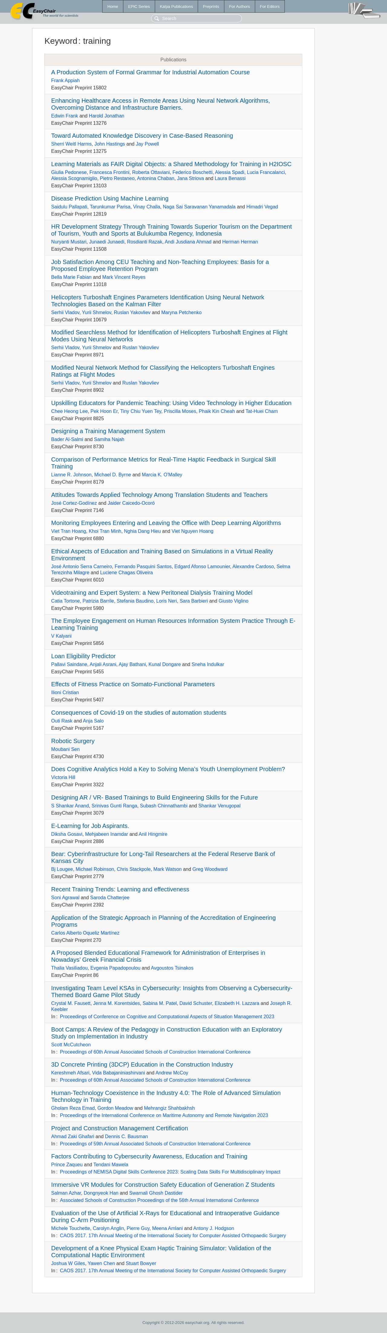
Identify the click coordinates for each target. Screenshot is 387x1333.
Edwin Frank (64, 115)
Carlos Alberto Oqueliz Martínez (85, 932)
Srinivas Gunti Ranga (114, 805)
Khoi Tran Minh (105, 531)
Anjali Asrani (103, 664)
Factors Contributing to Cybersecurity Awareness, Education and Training (149, 1156)
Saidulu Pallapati (69, 206)
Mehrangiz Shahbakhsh (169, 1108)
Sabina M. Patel (160, 1003)
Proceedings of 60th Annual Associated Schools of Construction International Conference (155, 1051)
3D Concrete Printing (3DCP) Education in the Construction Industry (142, 1064)
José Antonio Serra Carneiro (81, 566)
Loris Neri (166, 601)
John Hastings (109, 144)
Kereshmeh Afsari (70, 1072)
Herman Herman (240, 241)
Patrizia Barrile (98, 601)
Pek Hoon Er (104, 411)
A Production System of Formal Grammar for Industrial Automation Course (150, 72)
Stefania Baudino (135, 601)
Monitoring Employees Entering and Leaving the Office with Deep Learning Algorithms (166, 523)
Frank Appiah (65, 80)
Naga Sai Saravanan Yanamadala (199, 206)
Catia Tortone (65, 601)
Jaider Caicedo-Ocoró (131, 503)
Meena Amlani (167, 1228)
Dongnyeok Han (101, 1193)
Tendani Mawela (110, 1164)
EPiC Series (139, 6)
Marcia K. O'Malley (162, 474)
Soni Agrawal (65, 897)
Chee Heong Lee (69, 411)
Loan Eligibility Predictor (83, 656)
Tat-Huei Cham (262, 411)
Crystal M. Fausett (70, 1003)
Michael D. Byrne (112, 474)
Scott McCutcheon (71, 1044)
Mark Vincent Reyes (123, 277)
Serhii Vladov (65, 312)
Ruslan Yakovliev (132, 312)
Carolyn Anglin (108, 1228)
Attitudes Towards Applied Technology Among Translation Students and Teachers (159, 494)
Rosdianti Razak (144, 241)
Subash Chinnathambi (163, 805)
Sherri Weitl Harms (71, 144)
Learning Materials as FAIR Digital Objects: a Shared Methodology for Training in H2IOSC (171, 164)
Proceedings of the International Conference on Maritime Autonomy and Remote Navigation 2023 (164, 1115)
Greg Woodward (210, 869)
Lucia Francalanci (266, 172)
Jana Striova (190, 178)
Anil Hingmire (152, 834)
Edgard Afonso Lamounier (202, 566)
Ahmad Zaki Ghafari (72, 1136)
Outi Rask (61, 720)
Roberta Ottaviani (151, 172)
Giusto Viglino (233, 601)
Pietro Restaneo (117, 178)
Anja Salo (93, 720)
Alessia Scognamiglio (74, 178)
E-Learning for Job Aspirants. (90, 826)
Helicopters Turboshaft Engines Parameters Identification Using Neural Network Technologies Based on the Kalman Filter (157, 300)
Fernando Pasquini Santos (143, 566)
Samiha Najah (109, 439)
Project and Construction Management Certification (119, 1128)
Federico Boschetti (192, 172)
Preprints (211, 6)
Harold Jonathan (106, 115)
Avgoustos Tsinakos (172, 968)
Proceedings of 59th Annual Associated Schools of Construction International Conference (155, 1143)
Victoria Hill (63, 777)
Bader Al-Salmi (67, 439)
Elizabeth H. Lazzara (237, 1003)
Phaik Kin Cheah (217, 411)
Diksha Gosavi (66, 834)
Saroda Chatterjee (109, 897)
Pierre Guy (138, 1228)
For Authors (239, 6)
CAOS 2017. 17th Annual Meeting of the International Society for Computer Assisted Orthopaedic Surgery (173, 1235)
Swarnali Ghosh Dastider (156, 1193)
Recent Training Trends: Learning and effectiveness (120, 889)
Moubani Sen (65, 749)
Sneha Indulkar (208, 664)
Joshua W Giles (68, 1263)
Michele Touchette (70, 1228)
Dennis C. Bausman (126, 1136)
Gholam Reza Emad (73, 1108)
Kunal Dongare (164, 664)
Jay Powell (147, 144)
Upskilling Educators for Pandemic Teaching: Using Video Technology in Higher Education (171, 403)
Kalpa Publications (176, 6)
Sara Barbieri (194, 601)
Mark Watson (167, 869)
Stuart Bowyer (141, 1263)
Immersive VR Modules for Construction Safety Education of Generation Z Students (163, 1184)
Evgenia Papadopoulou (115, 968)
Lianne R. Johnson (71, 474)
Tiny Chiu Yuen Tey (140, 411)
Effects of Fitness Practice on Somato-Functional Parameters (133, 684)
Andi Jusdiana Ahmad (188, 241)
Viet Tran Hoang (68, 531)
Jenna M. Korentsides (116, 1003)
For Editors (270, 6)
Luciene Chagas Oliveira (126, 572)
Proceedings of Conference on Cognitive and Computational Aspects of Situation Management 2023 (167, 1016)
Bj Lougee (62, 869)
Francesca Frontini (109, 172)
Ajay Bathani (132, 664)
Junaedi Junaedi (107, 241)
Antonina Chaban (155, 178)
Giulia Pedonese (68, 172)
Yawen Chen (101, 1263)
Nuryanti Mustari (68, 241)
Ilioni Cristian (65, 692)
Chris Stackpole (134, 869)
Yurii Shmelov (96, 312)
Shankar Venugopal (219, 805)
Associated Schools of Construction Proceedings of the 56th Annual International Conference (159, 1200)
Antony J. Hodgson (213, 1228)
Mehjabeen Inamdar (106, 834)
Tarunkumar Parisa (110, 206)
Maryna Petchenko (181, 312)
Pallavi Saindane (69, 664)
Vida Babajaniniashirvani (118, 1072)
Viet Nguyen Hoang (192, 531)
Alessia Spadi (229, 172)
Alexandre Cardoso (253, 566)
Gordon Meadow (115, 1108)
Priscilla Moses (180, 411)
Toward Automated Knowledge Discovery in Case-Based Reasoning (142, 135)
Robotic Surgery (72, 741)
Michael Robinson (95, 869)
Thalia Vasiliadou (69, 968)
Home (112, 6)
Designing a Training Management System (108, 431)
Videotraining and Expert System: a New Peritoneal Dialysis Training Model (151, 592)
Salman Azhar (66, 1193)
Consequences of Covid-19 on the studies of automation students (138, 712)
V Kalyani (61, 636)
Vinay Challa (146, 206)
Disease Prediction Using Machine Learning (109, 198)
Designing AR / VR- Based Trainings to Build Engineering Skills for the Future (154, 797)
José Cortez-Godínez (74, 503)
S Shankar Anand (70, 805)
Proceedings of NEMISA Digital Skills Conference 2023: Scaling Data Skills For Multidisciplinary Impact (170, 1171)
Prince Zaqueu (67, 1164)
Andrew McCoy (171, 1072)
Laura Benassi (230, 178)
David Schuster (196, 1003)
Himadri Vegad (262, 206)
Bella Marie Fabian (71, 277)
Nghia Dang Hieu (142, 531)
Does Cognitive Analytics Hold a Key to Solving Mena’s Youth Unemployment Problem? (168, 769)
